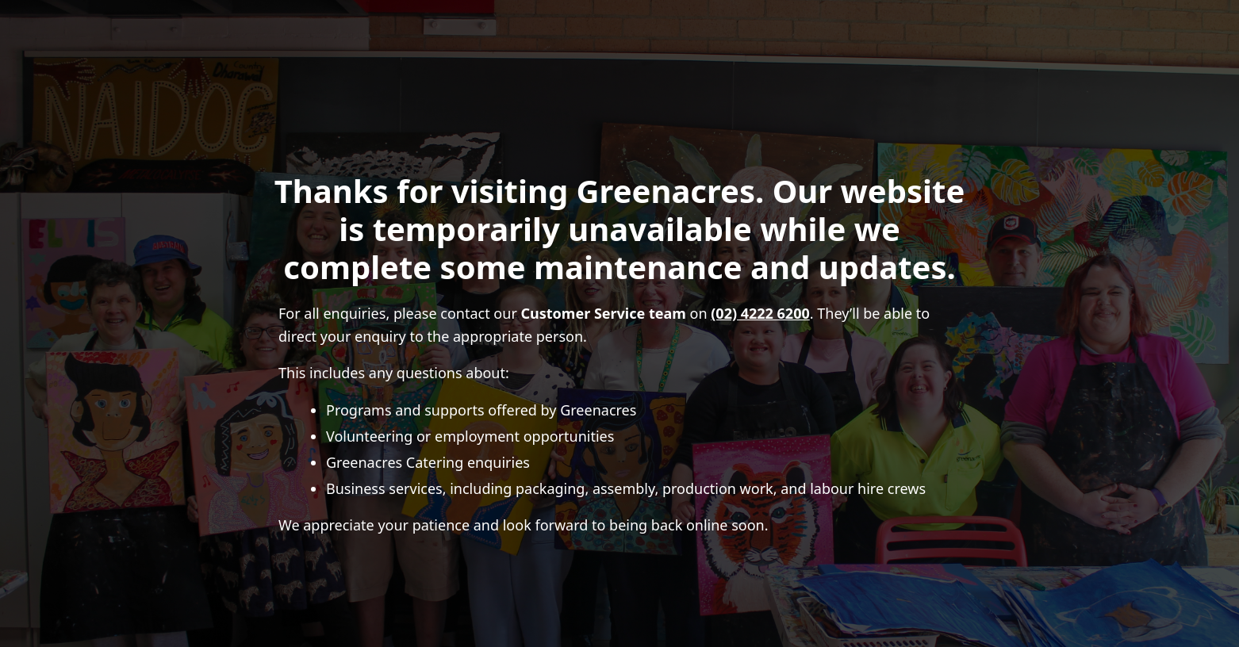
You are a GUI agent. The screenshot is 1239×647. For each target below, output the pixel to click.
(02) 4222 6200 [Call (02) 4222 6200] (760, 313)
